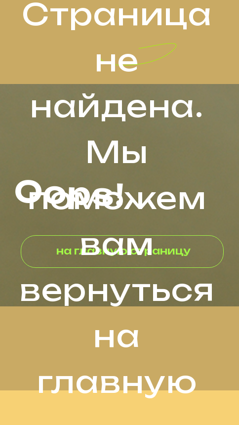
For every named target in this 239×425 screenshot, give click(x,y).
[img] (33, 17)
